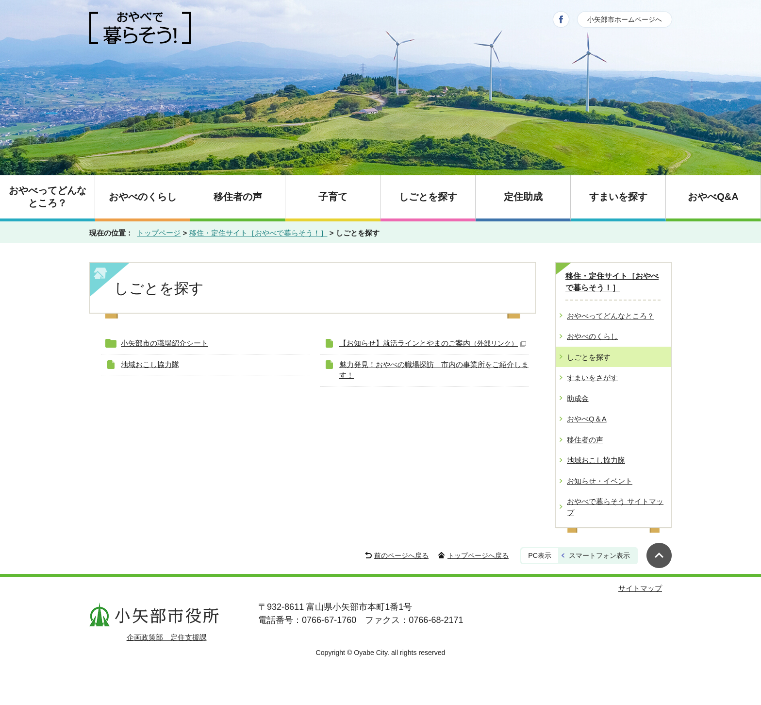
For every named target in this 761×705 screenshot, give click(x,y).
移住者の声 (585, 440)
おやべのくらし (592, 336)
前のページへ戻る (401, 555)
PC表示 (539, 555)
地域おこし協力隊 (150, 364)
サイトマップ (640, 588)
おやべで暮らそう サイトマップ (615, 507)
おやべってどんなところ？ (610, 316)
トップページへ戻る (478, 555)
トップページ (159, 233)
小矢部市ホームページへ (624, 19)
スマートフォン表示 (599, 555)
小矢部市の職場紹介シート (164, 343)
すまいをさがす (592, 377)
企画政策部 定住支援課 (167, 637)
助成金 (578, 398)
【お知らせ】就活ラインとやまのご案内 (432, 343)
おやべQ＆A (587, 419)
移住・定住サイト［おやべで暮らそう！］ (258, 233)
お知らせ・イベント (599, 481)
